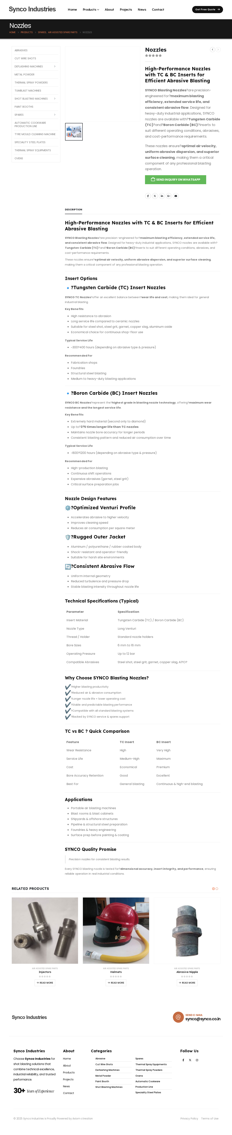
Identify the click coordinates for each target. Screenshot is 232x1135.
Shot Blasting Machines (31, 99)
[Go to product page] (45, 930)
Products (89, 9)
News (142, 9)
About (109, 9)
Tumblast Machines (28, 90)
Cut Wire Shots (25, 58)
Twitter (155, 196)
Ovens (19, 158)
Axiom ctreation (82, 1120)
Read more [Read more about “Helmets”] (117, 982)
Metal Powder (24, 74)
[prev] (212, 49)
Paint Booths (24, 107)
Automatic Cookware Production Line (30, 124)
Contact (158, 9)
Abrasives (21, 50)
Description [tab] (73, 209)
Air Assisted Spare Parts (45, 968)
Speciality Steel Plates (30, 142)
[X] (190, 1062)
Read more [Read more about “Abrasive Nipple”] (188, 982)
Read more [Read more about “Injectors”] (46, 982)
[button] (207, 9)
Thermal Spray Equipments (33, 150)
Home (72, 9)
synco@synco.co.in (202, 1021)
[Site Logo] (32, 10)
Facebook (148, 196)
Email (176, 196)
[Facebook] (183, 1062)
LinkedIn (162, 196)
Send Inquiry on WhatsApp (178, 179)
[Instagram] (197, 1062)
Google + (169, 196)
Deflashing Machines (29, 66)
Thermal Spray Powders (31, 82)
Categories (101, 1053)
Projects (126, 9)
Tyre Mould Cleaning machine (35, 134)
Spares (19, 115)
